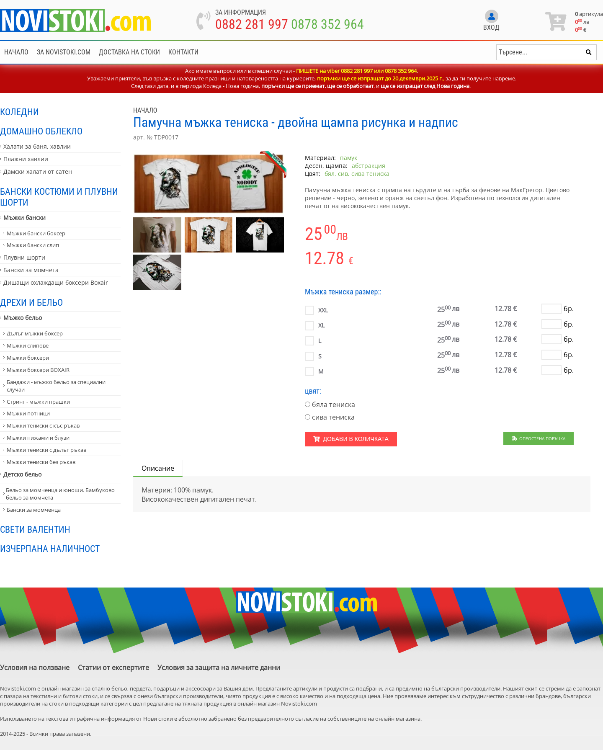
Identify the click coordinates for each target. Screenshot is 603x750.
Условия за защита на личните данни (218, 667)
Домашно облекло (41, 131)
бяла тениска (333, 404)
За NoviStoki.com (63, 52)
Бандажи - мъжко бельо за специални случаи (56, 385)
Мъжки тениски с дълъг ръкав (46, 450)
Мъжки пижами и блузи (38, 437)
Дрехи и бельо (31, 302)
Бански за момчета (31, 270)
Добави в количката (351, 439)
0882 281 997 (251, 24)
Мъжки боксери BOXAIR (38, 370)
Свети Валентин (35, 529)
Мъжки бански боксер (36, 233)
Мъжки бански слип (33, 245)
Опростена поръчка (539, 438)
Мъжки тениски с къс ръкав (43, 425)
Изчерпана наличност (50, 548)
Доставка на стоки (129, 52)
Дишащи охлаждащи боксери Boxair (55, 282)
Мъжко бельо (22, 318)
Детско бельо (22, 474)
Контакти (183, 52)
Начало (16, 52)
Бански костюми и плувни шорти (59, 197)
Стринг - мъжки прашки (38, 401)
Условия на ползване (35, 667)
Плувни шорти (24, 257)
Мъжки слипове (28, 345)
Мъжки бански (24, 218)
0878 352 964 (327, 24)
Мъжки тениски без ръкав (41, 462)
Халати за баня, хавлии (37, 146)
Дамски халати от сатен (37, 171)
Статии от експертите (113, 667)
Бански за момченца (34, 509)
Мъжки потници (28, 413)
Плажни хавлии (25, 159)
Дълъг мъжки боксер (35, 333)
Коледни (19, 111)
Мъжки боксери (28, 357)
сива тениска (333, 417)
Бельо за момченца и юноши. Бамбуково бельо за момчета (60, 493)
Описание (158, 468)
